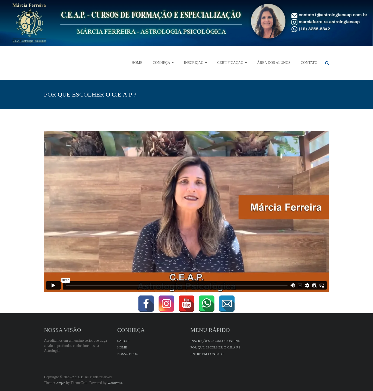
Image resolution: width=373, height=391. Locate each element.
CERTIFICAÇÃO (230, 63)
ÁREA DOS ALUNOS (273, 63)
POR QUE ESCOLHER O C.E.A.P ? (215, 347)
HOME (137, 63)
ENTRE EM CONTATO (206, 354)
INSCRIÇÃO (193, 63)
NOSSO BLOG (127, 354)
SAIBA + (123, 341)
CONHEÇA (161, 63)
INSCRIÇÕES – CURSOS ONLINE (215, 341)
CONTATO (309, 63)
